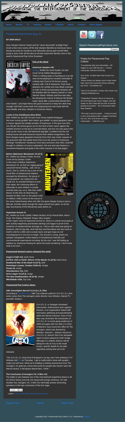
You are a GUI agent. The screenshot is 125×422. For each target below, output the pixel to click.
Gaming (37, 24)
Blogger (86, 417)
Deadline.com (24, 293)
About (71, 24)
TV (28, 24)
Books (48, 24)
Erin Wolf (24, 394)
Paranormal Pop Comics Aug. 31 (23, 34)
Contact (81, 24)
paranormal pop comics (38, 394)
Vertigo (36, 70)
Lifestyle (59, 24)
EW (19, 360)
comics (17, 394)
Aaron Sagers (96, 24)
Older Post (67, 403)
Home (9, 24)
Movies (19, 24)
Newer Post (12, 403)
